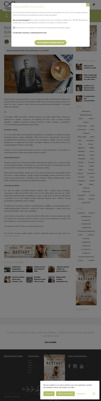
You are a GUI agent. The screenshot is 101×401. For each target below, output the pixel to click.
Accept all (49, 393)
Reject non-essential (65, 393)
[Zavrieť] (88, 4)
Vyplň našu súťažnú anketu (50, 42)
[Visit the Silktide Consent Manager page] (94, 393)
